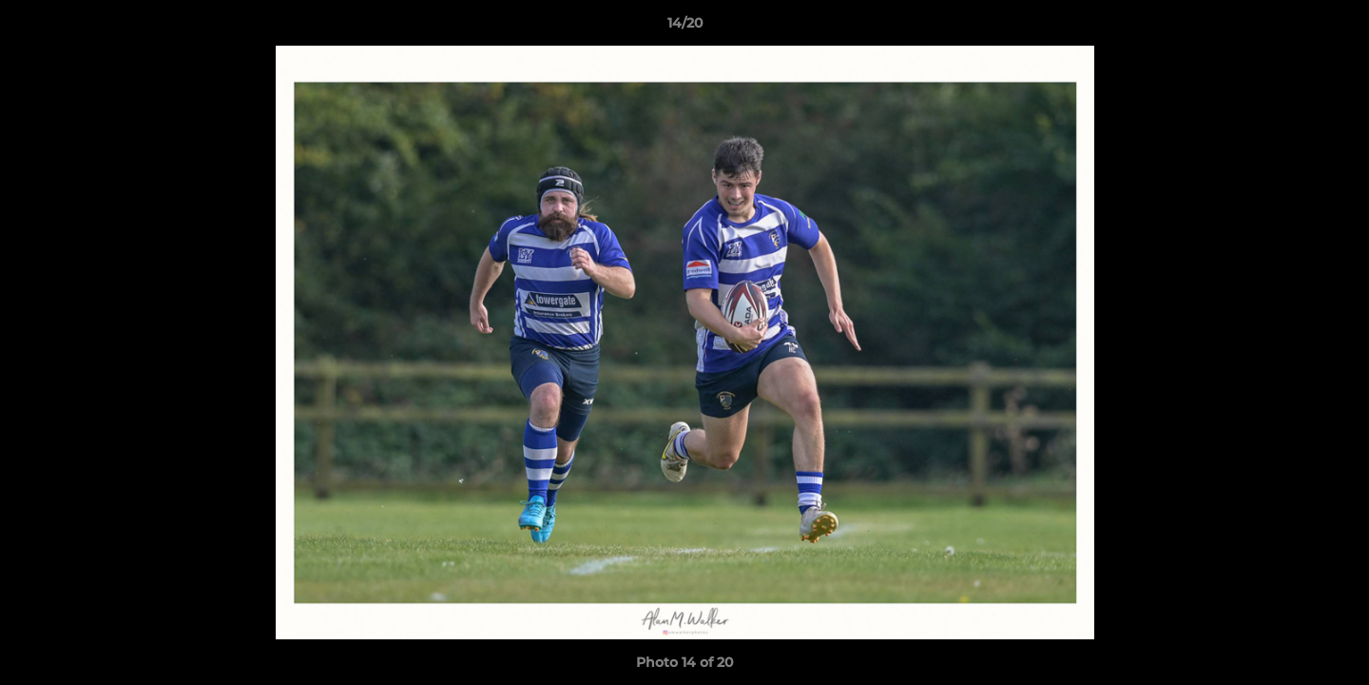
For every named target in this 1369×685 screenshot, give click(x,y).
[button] (1334, 27)
